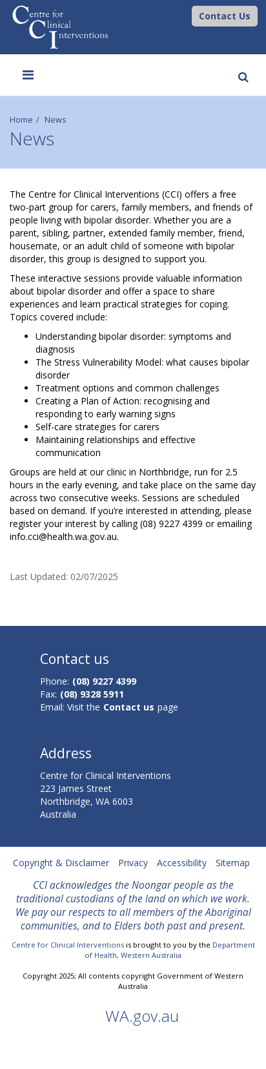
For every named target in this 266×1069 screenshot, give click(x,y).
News (55, 119)
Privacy (133, 862)
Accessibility (182, 862)
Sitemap (233, 862)
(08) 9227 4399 (104, 681)
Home (21, 119)
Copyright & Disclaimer (61, 862)
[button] (225, 16)
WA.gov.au (142, 1015)
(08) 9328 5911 (92, 694)
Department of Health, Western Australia (170, 950)
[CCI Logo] (188, 15)
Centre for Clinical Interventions (68, 945)
